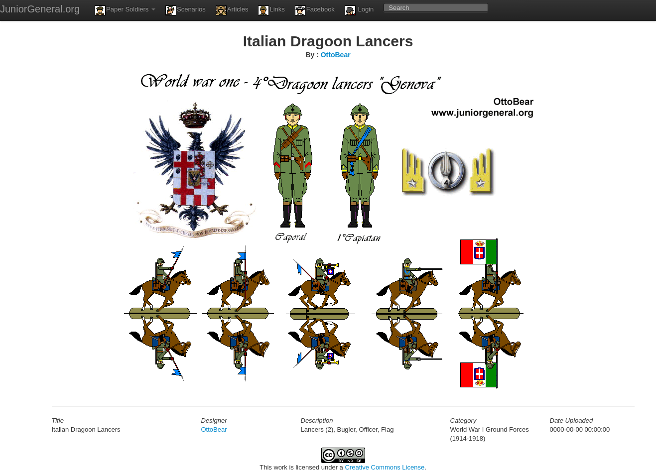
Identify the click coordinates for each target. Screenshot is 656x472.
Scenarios (185, 10)
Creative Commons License (384, 467)
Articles (232, 10)
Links (271, 10)
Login (359, 10)
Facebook (315, 10)
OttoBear (336, 55)
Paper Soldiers (125, 10)
